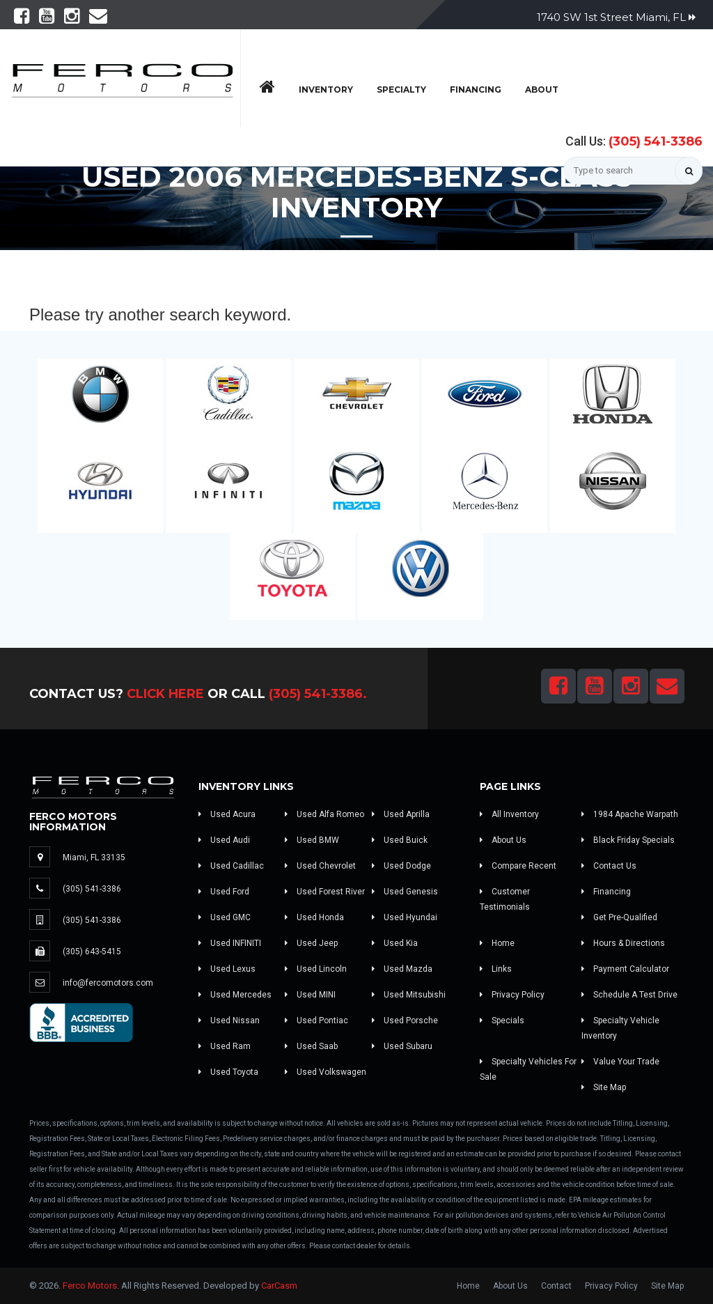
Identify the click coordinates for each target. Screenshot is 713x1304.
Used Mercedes (235, 995)
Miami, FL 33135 (94, 857)
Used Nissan (229, 1020)
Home (497, 943)
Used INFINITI (229, 943)
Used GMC (224, 917)
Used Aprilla (401, 814)
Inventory (326, 89)
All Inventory (509, 814)
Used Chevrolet (320, 866)
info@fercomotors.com (108, 983)
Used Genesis (405, 891)
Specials (502, 1020)
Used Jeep (311, 943)
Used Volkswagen (325, 1072)
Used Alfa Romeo (324, 814)
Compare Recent (518, 866)
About (541, 89)
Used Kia (395, 943)
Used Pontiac (316, 1020)
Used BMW (312, 840)
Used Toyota (228, 1072)
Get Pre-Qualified (619, 917)
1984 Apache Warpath (629, 814)
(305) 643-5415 (92, 951)
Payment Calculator (625, 969)
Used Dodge (401, 866)
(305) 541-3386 (656, 141)
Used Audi (224, 840)
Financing (475, 89)
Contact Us (608, 866)
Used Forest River (325, 891)
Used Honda (314, 917)
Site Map (603, 1087)
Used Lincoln (316, 969)
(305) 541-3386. (318, 693)
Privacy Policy (512, 995)
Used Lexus (227, 969)
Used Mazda (402, 969)
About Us (503, 840)
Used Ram (224, 1046)
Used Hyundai (404, 917)
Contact (556, 1286)
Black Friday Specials (628, 840)
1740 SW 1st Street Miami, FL (616, 17)
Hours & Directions (623, 943)
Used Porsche (405, 1020)
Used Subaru (402, 1046)
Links (496, 969)
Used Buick (400, 840)
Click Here (165, 693)
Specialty (401, 89)
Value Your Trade (620, 1061)
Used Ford (223, 891)
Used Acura (227, 814)
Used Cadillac (231, 866)
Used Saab (311, 1046)
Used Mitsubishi (409, 995)
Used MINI (310, 995)
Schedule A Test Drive (629, 995)
